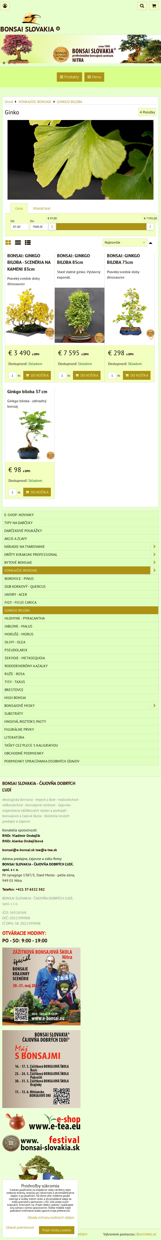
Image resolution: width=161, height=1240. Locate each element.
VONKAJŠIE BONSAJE (81, 570)
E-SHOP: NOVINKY (19, 514)
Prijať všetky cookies (56, 1230)
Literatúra (14, 737)
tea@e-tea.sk (46, 850)
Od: (19, 224)
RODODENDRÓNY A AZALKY (26, 666)
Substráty (13, 713)
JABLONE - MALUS (18, 626)
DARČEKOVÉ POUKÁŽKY (23, 530)
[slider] (52, 226)
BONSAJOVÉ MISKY (81, 705)
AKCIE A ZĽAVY (15, 538)
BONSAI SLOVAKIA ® (30, 29)
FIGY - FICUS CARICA (20, 602)
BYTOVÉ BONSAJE (81, 562)
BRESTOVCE (14, 689)
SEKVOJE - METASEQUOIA (25, 658)
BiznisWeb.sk (146, 1234)
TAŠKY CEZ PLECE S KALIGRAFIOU (31, 745)
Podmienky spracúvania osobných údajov (41, 761)
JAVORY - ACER (16, 594)
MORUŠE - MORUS (19, 634)
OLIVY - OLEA (15, 642)
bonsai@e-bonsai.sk (18, 850)
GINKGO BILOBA (17, 610)
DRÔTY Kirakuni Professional (81, 554)
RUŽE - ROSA (15, 673)
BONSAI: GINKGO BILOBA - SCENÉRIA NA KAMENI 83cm (28, 262)
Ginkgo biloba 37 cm (27, 391)
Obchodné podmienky (24, 753)
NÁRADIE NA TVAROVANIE (81, 546)
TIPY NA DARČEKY (18, 522)
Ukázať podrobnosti (20, 1228)
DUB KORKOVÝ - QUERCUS (25, 586)
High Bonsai (15, 697)
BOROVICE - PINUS (19, 578)
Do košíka (37, 375)
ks (14, 375)
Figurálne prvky (19, 729)
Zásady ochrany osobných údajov (51, 1217)
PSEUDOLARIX (16, 650)
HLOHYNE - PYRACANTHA (25, 618)
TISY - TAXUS (15, 681)
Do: (39, 224)
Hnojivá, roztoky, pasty (25, 721)
